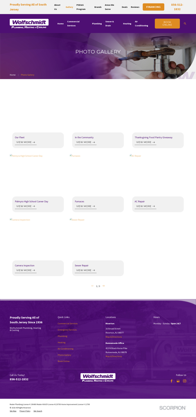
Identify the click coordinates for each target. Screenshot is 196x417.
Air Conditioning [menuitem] (141, 23)
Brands (98, 7)
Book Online (64, 361)
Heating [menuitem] (127, 23)
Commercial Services (68, 323)
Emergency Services (67, 329)
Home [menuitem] (60, 23)
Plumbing (62, 336)
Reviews (135, 7)
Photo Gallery (64, 355)
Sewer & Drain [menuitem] (109, 23)
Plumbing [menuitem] (97, 23)
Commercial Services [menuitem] (73, 23)
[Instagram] (184, 381)
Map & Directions (114, 336)
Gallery (69, 7)
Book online (167, 23)
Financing (153, 7)
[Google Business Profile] (178, 381)
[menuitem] (13, 411)
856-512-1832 (19, 379)
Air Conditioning (65, 348)
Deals (125, 7)
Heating (62, 342)
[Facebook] (171, 381)
